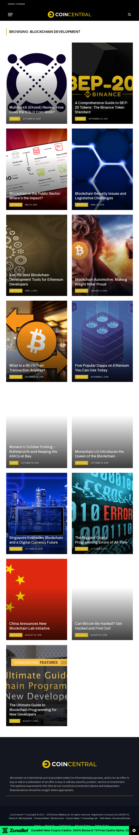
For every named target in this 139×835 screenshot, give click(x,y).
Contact (20, 4)
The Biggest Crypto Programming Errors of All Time (101, 540)
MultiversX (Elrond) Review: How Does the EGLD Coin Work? (36, 109)
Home (11, 4)
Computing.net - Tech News (96, 818)
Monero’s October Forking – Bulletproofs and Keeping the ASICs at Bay (33, 451)
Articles (16, 204)
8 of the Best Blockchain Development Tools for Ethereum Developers (36, 279)
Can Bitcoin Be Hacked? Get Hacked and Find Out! (98, 626)
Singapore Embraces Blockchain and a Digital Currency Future (36, 540)
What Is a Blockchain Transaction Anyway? (27, 367)
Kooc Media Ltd (61, 814)
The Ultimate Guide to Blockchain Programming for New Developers (33, 709)
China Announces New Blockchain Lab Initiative (29, 626)
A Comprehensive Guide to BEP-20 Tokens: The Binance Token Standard (101, 107)
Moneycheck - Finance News (34, 818)
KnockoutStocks (121, 818)
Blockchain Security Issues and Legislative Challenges (100, 196)
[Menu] (10, 14)
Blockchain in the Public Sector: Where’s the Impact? (35, 196)
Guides (15, 118)
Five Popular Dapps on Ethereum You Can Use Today (102, 367)
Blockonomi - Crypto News (65, 818)
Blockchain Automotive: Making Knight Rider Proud (101, 281)
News (14, 463)
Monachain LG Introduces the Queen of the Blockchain (99, 454)
